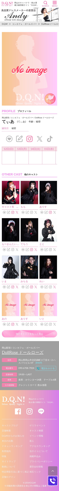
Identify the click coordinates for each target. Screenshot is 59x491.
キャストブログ (10, 425)
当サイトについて (39, 451)
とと (41, 244)
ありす (43, 206)
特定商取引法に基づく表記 (15, 471)
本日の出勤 (7, 441)
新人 (32, 441)
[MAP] (39, 362)
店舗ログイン (9, 477)
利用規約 (6, 451)
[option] (29, 69)
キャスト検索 (36, 430)
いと (41, 318)
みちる (24, 281)
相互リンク (35, 471)
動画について (9, 466)
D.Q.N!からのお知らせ (13, 435)
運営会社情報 (36, 466)
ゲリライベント (38, 425)
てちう (24, 244)
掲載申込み (35, 456)
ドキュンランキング (12, 446)
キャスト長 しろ (11, 206)
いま (4, 281)
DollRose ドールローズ (22, 352)
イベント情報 (36, 435)
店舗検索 (6, 430)
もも (23, 206)
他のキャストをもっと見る (29, 333)
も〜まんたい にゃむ (13, 244)
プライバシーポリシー (41, 461)
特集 (4, 456)
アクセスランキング (40, 446)
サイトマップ (9, 461)
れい (41, 281)
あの (4, 318)
